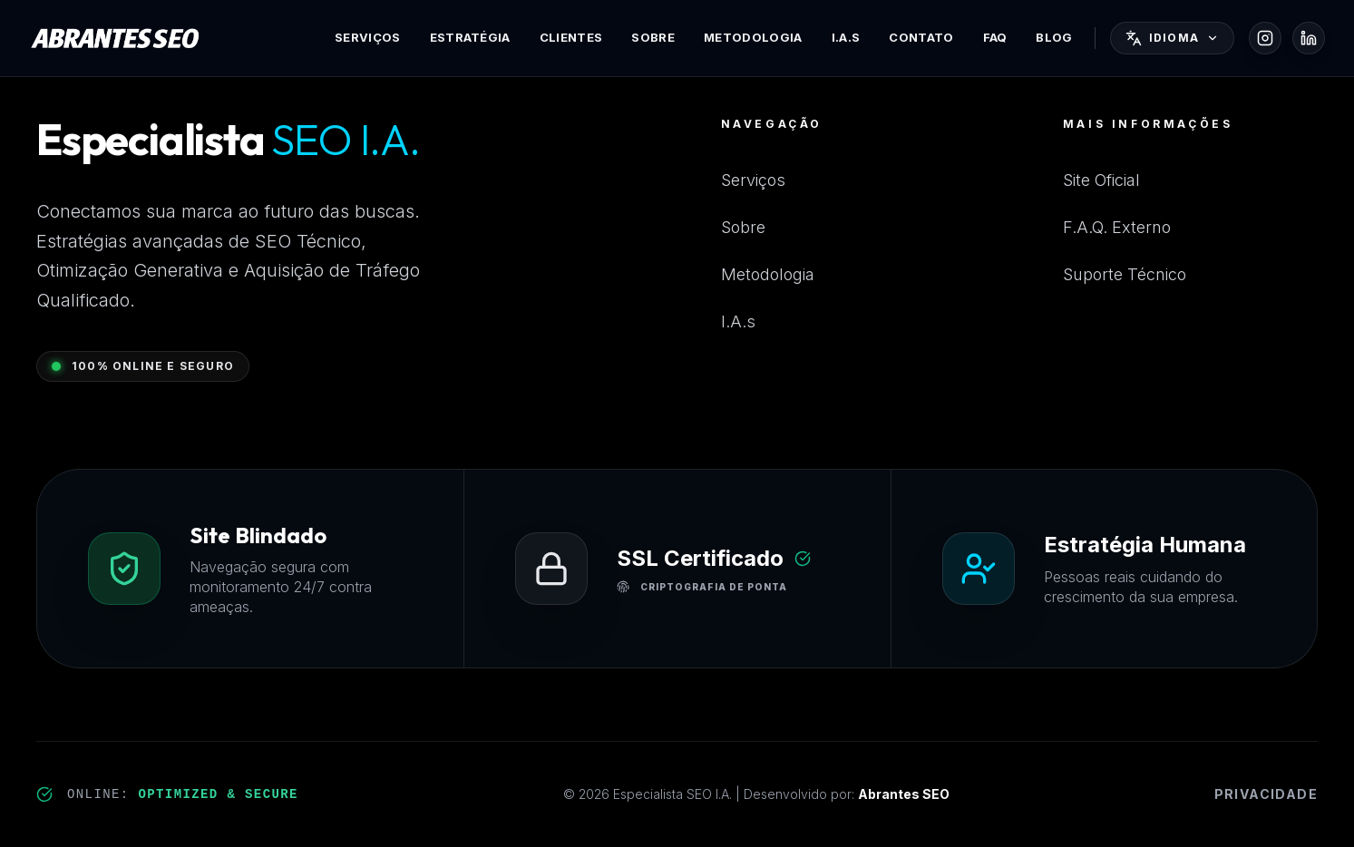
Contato (921, 37)
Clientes (571, 37)
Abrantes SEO (904, 794)
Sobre (653, 37)
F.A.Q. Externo (1117, 227)
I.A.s (846, 37)
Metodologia (753, 37)
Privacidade (1266, 794)
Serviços (368, 37)
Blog (1054, 37)
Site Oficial (1101, 180)
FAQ (995, 37)
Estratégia (470, 37)
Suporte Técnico (1124, 274)
